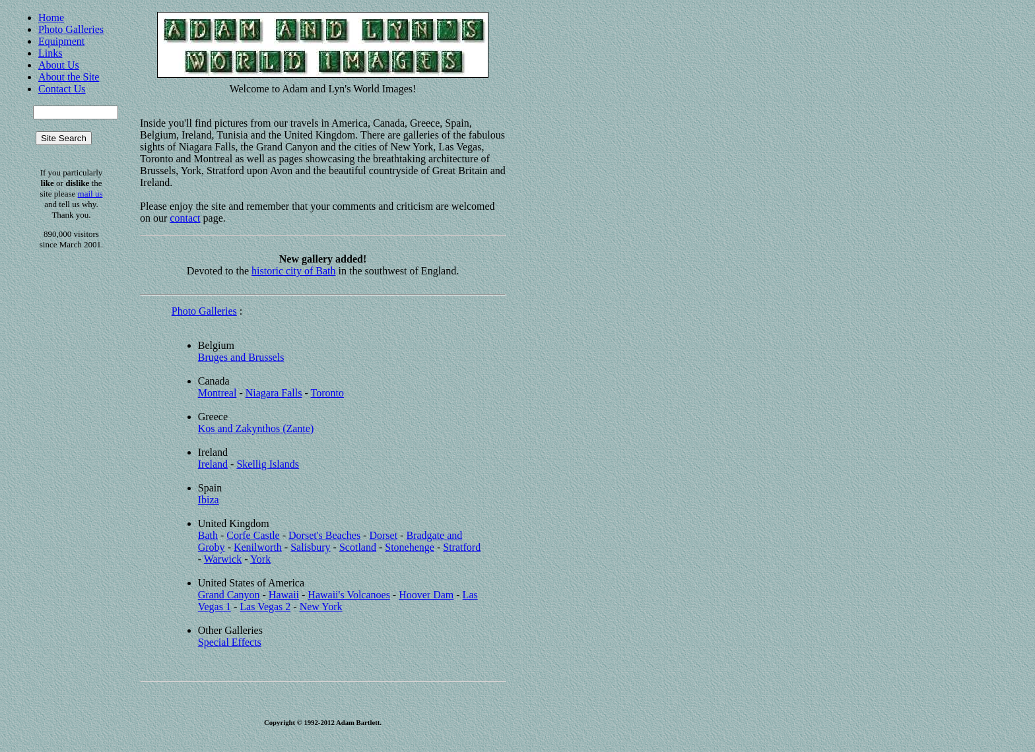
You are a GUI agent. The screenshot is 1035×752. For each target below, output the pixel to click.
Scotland (357, 547)
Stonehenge (409, 547)
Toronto (327, 392)
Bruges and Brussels (241, 357)
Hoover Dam (426, 594)
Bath (208, 535)
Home (51, 17)
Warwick (223, 559)
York (260, 559)
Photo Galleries (71, 29)
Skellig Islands (267, 464)
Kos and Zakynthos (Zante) (256, 428)
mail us (90, 194)
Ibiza (208, 499)
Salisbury (310, 547)
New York (321, 606)
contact (185, 218)
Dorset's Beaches (324, 535)
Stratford (462, 547)
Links (50, 53)
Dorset (383, 535)
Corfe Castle (252, 535)
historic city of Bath (293, 270)
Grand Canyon (229, 594)
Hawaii (284, 594)
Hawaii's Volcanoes (349, 594)
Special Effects (229, 642)
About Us (58, 65)
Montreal (217, 392)
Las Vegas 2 (265, 606)
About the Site (68, 76)
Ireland (213, 464)
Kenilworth (258, 547)
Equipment (61, 41)
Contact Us (62, 88)
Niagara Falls (274, 392)
